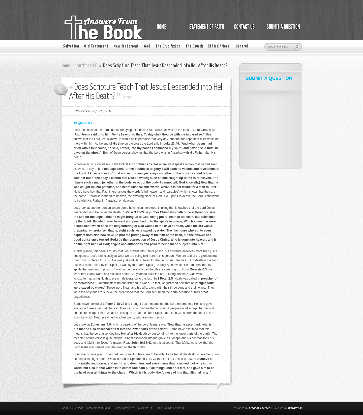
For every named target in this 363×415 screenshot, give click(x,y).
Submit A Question (71, 407)
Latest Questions (124, 407)
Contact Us (145, 407)
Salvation (71, 46)
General (242, 46)
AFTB (127, 98)
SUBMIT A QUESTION (269, 78)
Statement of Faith (98, 407)
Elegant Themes (259, 407)
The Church (194, 46)
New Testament (126, 46)
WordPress (295, 407)
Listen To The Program (170, 407)
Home (65, 65)
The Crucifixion (168, 46)
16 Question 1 (83, 123)
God (147, 46)
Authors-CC (87, 65)
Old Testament (96, 46)
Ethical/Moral (219, 46)
